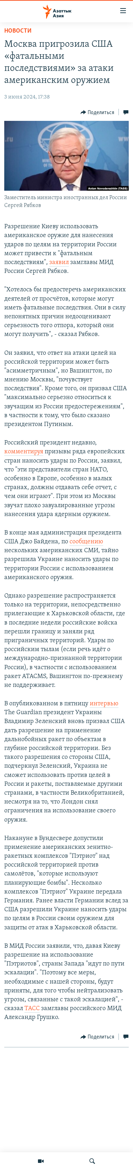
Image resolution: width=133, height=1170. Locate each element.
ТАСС (32, 1008)
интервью (104, 703)
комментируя (23, 451)
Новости (18, 31)
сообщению (86, 541)
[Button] (98, 112)
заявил (59, 262)
